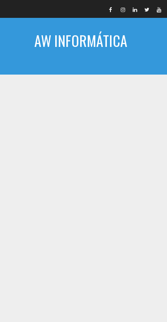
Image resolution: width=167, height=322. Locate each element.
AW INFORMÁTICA (80, 40)
